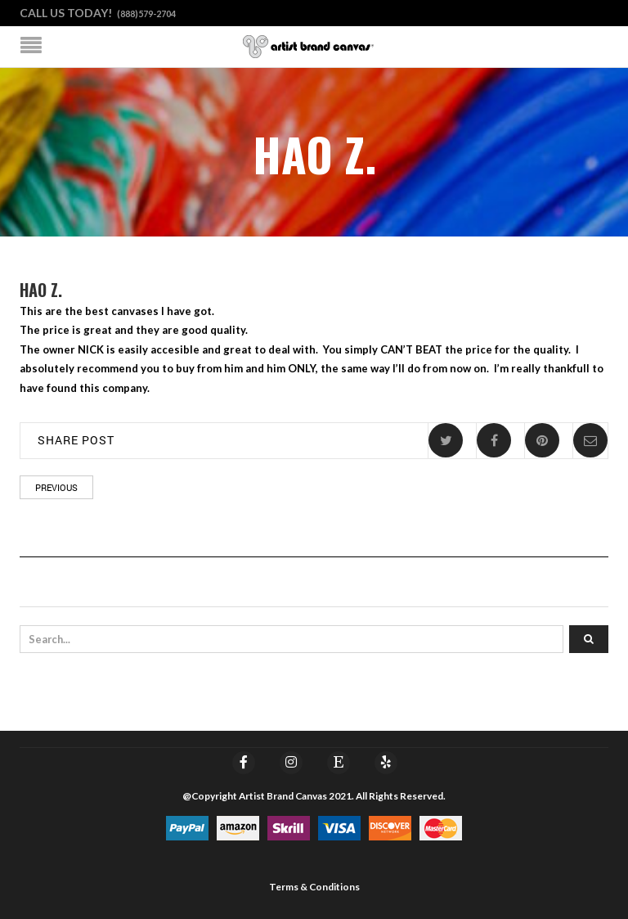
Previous (56, 487)
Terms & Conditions (314, 887)
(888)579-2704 (146, 13)
